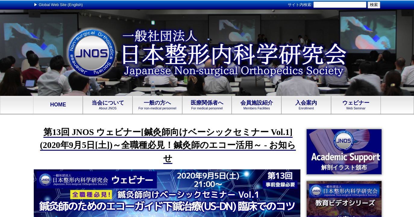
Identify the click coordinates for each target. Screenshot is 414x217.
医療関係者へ (207, 105)
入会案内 (306, 105)
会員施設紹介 (256, 105)
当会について (107, 105)
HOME (58, 105)
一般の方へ (157, 105)
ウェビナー (356, 105)
